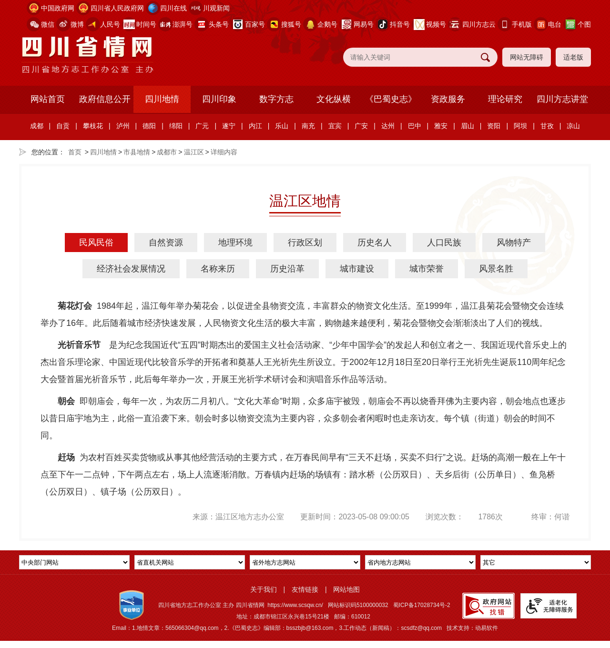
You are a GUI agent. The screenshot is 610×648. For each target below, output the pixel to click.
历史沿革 (287, 268)
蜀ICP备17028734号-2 (421, 605)
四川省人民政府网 (117, 8)
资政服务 (448, 99)
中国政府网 (57, 8)
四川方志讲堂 (562, 99)
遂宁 (228, 126)
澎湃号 (183, 24)
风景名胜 (496, 268)
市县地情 (136, 152)
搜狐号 (291, 24)
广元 (202, 126)
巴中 (414, 126)
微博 (77, 24)
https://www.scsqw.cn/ (295, 605)
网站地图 (346, 589)
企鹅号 (327, 24)
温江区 (194, 152)
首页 (74, 152)
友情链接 (305, 589)
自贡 (63, 126)
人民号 (110, 24)
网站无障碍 (526, 57)
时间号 (146, 24)
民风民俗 (96, 242)
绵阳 (176, 126)
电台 (554, 24)
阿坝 (520, 126)
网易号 (364, 24)
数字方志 (276, 99)
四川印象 (219, 99)
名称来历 (218, 268)
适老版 (573, 57)
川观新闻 (216, 8)
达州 (388, 126)
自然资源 (166, 242)
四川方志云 (479, 24)
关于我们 (263, 589)
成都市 (167, 152)
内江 (255, 126)
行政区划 (305, 242)
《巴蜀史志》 (391, 99)
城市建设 (357, 268)
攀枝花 (93, 126)
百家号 (255, 24)
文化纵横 (333, 99)
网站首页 (47, 99)
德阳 (149, 126)
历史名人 (374, 242)
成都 (36, 126)
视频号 (436, 24)
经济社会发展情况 (131, 268)
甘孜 (547, 126)
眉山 (467, 126)
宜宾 (335, 126)
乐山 (281, 126)
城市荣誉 (426, 268)
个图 (584, 24)
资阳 (493, 126)
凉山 (573, 126)
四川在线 (173, 8)
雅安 (440, 126)
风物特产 (514, 242)
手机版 (522, 24)
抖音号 (400, 24)
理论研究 (505, 99)
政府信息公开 (105, 99)
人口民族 (444, 242)
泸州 (123, 126)
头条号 (219, 24)
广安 (361, 126)
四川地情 (162, 99)
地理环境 (235, 242)
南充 (308, 126)
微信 (47, 24)
